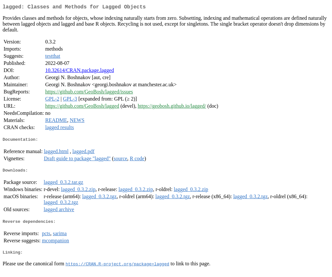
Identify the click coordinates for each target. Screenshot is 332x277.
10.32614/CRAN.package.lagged (79, 71)
